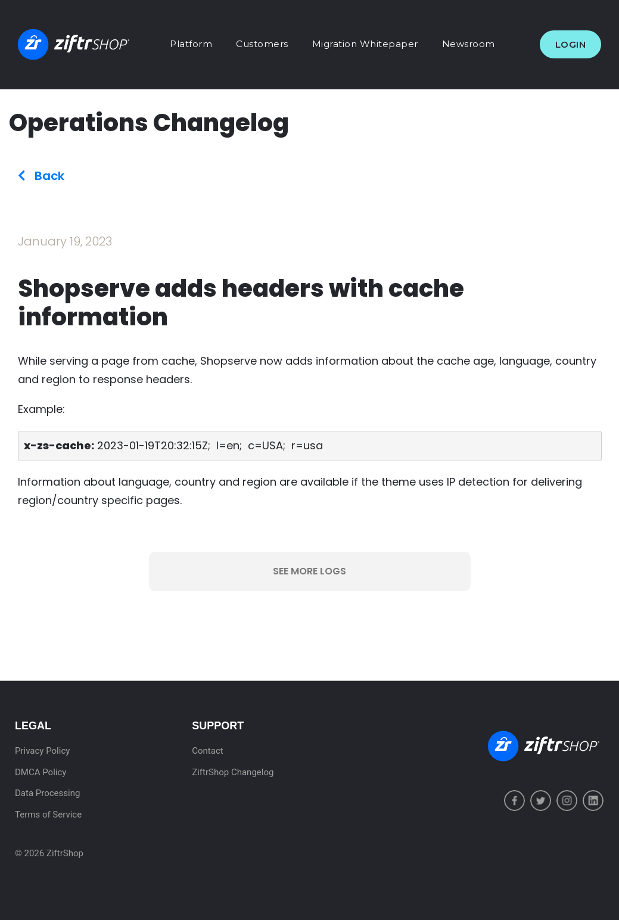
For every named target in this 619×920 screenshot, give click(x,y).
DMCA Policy (40, 772)
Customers (262, 43)
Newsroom (468, 43)
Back (41, 175)
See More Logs (309, 571)
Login (570, 44)
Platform (191, 43)
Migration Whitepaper (365, 43)
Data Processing (47, 793)
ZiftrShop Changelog (232, 772)
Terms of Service (48, 814)
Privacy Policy (42, 750)
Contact (207, 750)
